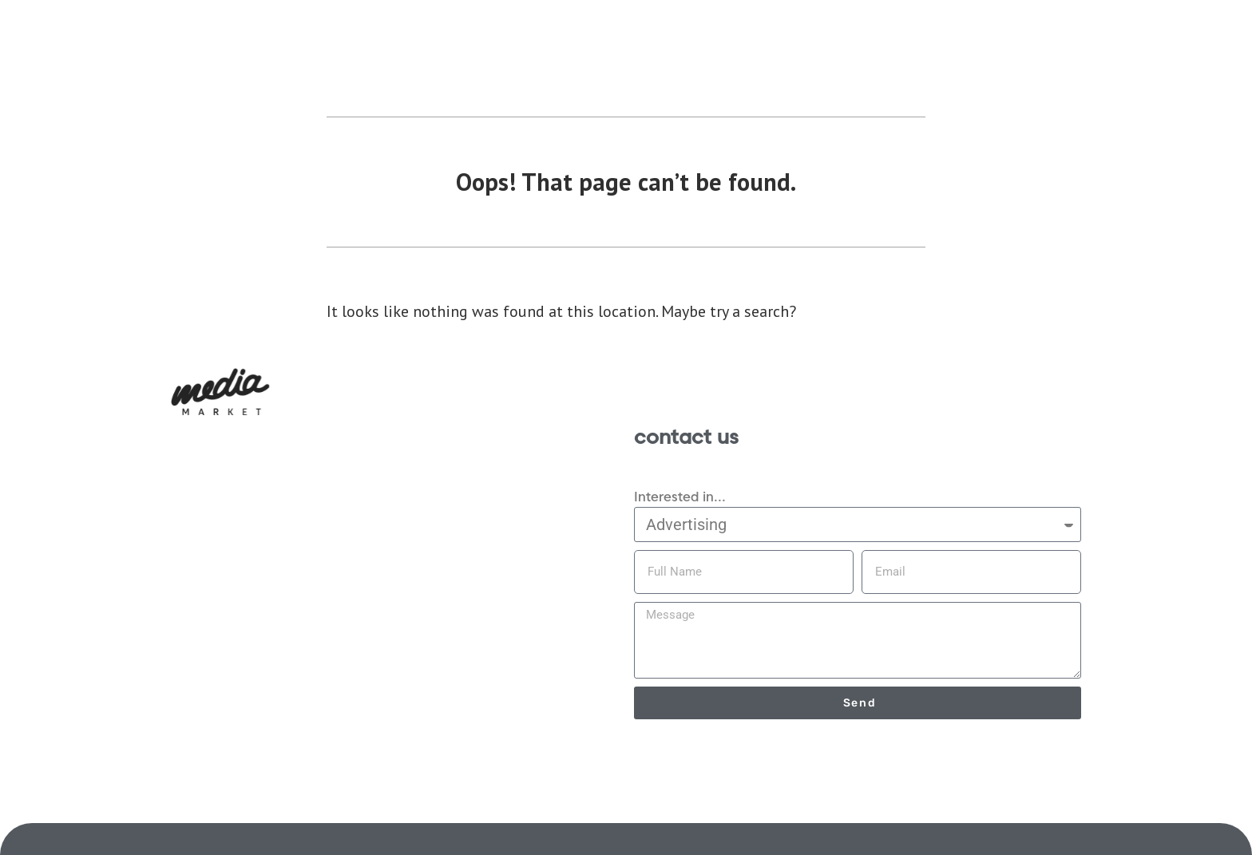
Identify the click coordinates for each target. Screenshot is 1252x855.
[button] (220, 391)
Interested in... (680, 497)
